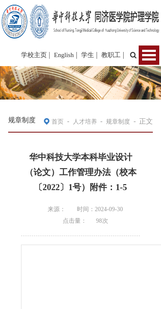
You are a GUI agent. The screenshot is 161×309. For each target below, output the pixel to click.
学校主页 (34, 55)
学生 (87, 55)
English (64, 55)
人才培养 (85, 121)
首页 (58, 121)
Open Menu (149, 55)
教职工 (111, 55)
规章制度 (118, 121)
